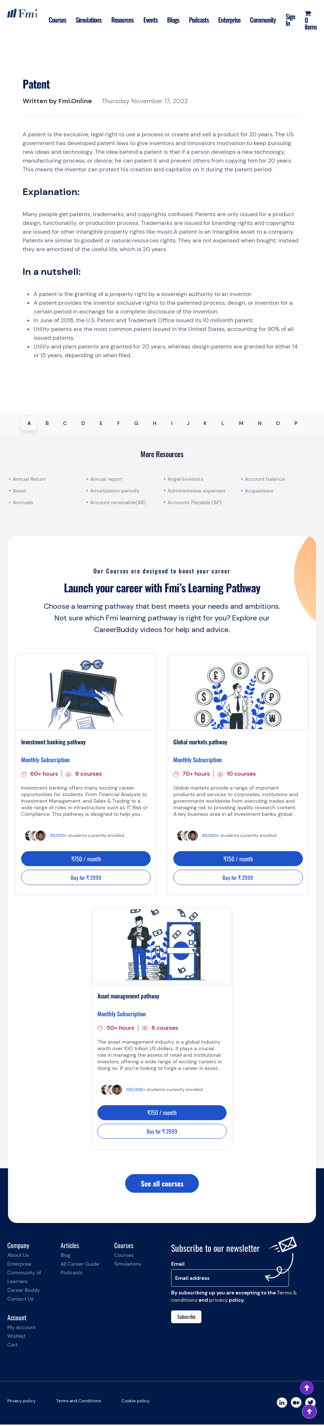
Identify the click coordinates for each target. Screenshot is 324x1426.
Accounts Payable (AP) (194, 502)
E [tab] (101, 423)
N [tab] (260, 423)
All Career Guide (80, 1265)
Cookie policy (136, 1402)
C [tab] (65, 423)
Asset (19, 490)
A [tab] (29, 423)
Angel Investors (185, 479)
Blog (65, 1256)
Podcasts (196, 19)
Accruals (23, 502)
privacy (218, 1301)
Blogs (170, 19)
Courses (52, 19)
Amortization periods (115, 490)
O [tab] (278, 423)
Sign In (289, 19)
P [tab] (295, 423)
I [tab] (171, 423)
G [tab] (136, 423)
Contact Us (20, 1300)
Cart (12, 1346)
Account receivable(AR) (118, 502)
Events (147, 19)
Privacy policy (21, 1402)
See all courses (162, 1184)
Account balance (265, 479)
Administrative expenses (196, 490)
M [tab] (241, 423)
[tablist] (162, 423)
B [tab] (47, 423)
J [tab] (188, 423)
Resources (118, 19)
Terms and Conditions (78, 1402)
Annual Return (29, 479)
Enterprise (227, 19)
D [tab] (83, 423)
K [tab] (205, 423)
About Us (18, 1256)
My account (21, 1328)
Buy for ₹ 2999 (86, 877)
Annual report (106, 479)
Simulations (84, 19)
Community (262, 19)
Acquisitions (259, 490)
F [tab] (118, 423)
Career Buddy (23, 1291)
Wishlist (16, 1337)
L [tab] (222, 423)
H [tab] (155, 423)
